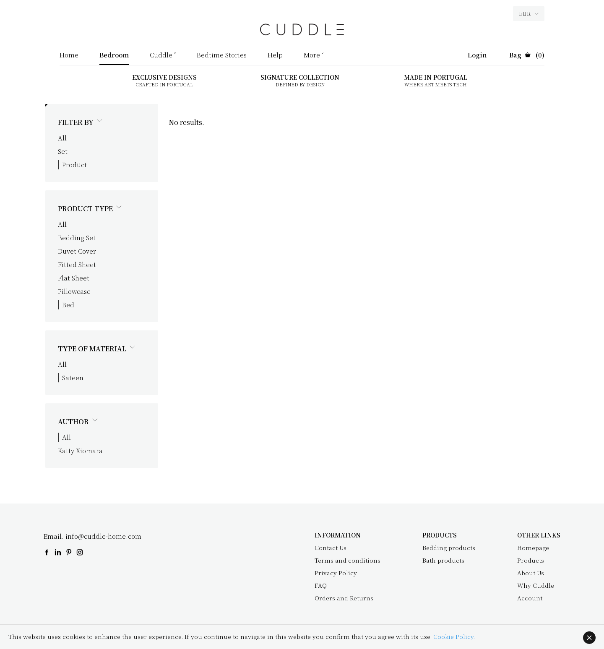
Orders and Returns (344, 598)
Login (477, 55)
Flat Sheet (73, 277)
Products (530, 560)
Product (74, 164)
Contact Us (330, 547)
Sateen (72, 377)
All (62, 137)
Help (275, 55)
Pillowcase (74, 291)
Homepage (533, 547)
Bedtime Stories (222, 55)
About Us (530, 573)
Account (529, 598)
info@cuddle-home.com (103, 536)
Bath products (443, 560)
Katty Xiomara (80, 450)
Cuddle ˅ (163, 55)
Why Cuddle (535, 585)
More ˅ (313, 55)
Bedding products (448, 547)
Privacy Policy (336, 573)
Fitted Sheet (77, 264)
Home (69, 55)
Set (63, 151)
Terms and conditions (347, 560)
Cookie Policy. (454, 636)
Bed (68, 304)
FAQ (321, 585)
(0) (526, 55)
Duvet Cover (77, 251)
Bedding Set (77, 237)
